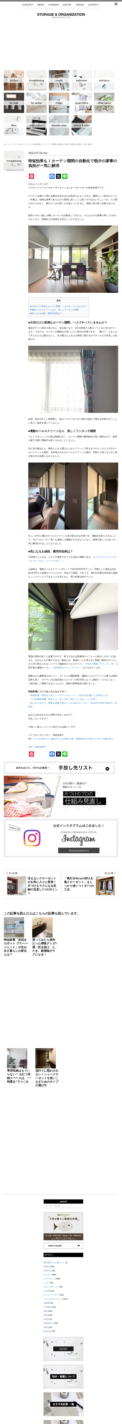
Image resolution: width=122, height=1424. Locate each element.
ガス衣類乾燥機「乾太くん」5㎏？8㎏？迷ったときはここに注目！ (64, 699)
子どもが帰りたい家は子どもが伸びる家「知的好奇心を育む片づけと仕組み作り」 (75, 739)
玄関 (104, 80)
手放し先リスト (38, 1409)
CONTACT (93, 4)
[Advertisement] (61, 42)
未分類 (46, 1134)
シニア (36, 103)
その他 (104, 103)
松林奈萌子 (40, 747)
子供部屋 (14, 103)
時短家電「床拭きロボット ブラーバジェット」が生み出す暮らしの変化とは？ (69, 695)
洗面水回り (81, 80)
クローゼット (59, 80)
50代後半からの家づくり (54, 1077)
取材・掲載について (70, 1409)
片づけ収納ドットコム (61, 15)
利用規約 (103, 1409)
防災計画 (59, 125)
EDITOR (67, 4)
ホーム (7, 144)
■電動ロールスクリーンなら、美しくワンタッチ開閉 (54, 310)
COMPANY (53, 4)
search (63, 1016)
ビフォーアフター (81, 125)
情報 (36, 125)
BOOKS (80, 4)
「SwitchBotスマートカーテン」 (67, 667)
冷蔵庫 (59, 103)
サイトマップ (20, 1409)
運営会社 (52, 1409)
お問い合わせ (89, 1409)
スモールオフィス (81, 103)
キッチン (14, 80)
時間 (14, 125)
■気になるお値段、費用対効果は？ (46, 313)
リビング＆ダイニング (36, 80)
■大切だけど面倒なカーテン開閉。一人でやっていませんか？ (58, 306)
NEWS (40, 4)
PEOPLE (47, 1085)
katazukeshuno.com (61, 1418)
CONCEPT (27, 4)
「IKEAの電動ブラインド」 (97, 664)
